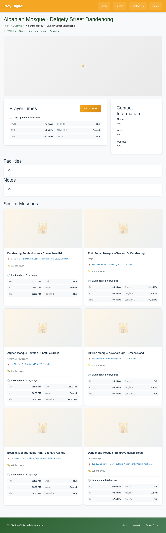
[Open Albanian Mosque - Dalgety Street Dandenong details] (83, 66)
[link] (43, 257)
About (121, 525)
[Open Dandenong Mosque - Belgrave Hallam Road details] (123, 427)
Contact (134, 525)
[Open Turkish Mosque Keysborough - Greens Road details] (123, 328)
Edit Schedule (89, 109)
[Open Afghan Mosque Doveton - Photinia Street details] (43, 328)
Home (7, 25)
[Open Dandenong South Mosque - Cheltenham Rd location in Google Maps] (43, 259)
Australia (17, 25)
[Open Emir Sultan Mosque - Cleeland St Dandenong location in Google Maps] (117, 264)
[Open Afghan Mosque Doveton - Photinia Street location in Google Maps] (33, 364)
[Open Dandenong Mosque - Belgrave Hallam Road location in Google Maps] (125, 466)
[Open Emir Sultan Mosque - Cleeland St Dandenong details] (123, 228)
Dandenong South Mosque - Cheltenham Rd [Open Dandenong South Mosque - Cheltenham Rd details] (38, 253)
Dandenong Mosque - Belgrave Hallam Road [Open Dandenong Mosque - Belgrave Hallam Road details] (119, 452)
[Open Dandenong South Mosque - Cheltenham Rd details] (43, 228)
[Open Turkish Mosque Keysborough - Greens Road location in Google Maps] (117, 358)
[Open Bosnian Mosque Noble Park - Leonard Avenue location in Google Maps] (39, 458)
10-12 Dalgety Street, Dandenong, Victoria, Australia (31, 31)
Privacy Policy (151, 525)
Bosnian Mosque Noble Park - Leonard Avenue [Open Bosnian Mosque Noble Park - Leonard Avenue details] (40, 452)
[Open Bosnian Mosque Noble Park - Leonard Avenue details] (43, 427)
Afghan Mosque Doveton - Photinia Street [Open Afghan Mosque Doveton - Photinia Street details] (36, 352)
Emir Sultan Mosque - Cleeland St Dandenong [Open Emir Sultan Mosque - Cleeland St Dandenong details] (120, 253)
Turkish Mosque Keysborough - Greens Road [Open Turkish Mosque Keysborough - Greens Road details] (120, 352)
